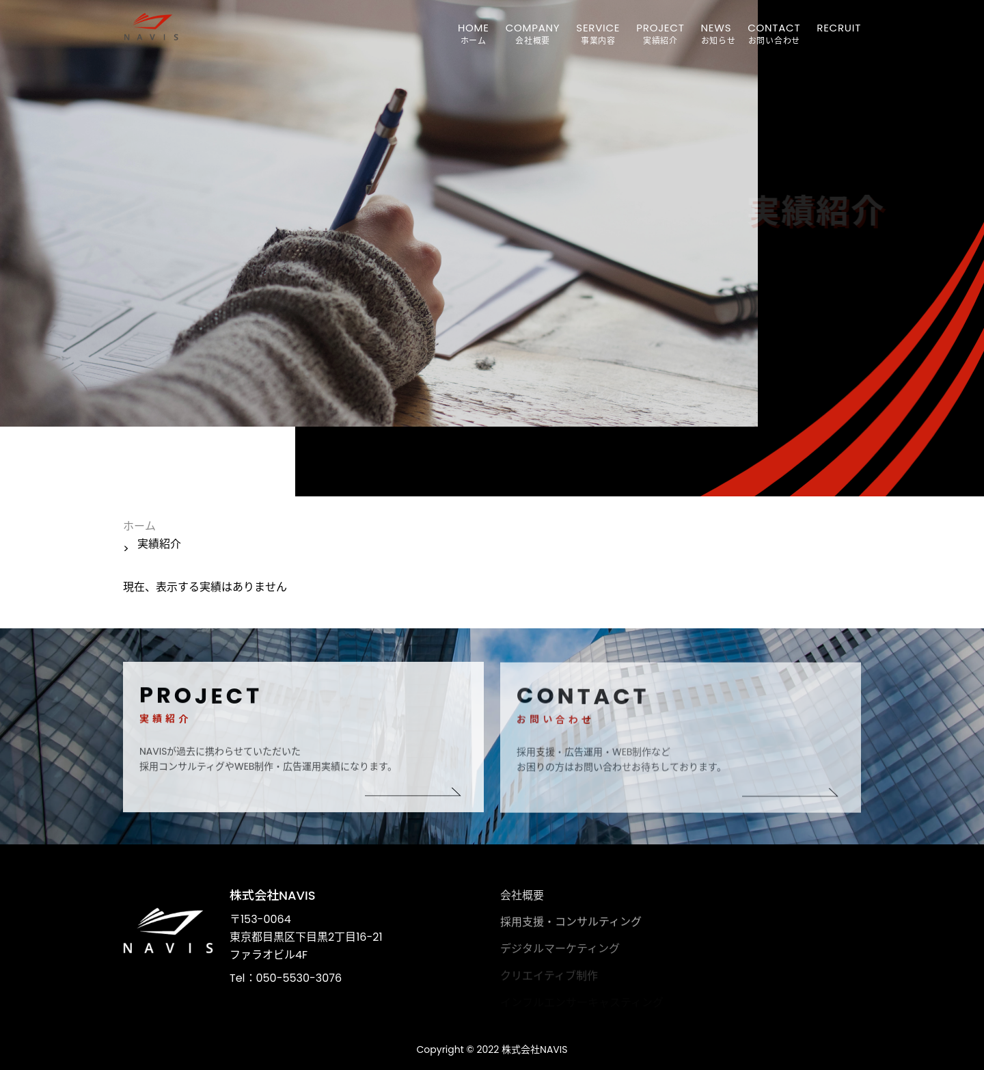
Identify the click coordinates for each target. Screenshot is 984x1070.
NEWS (716, 28)
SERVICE (598, 28)
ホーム (139, 526)
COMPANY (533, 28)
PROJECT (660, 28)
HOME (473, 28)
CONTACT (774, 28)
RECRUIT (839, 28)
